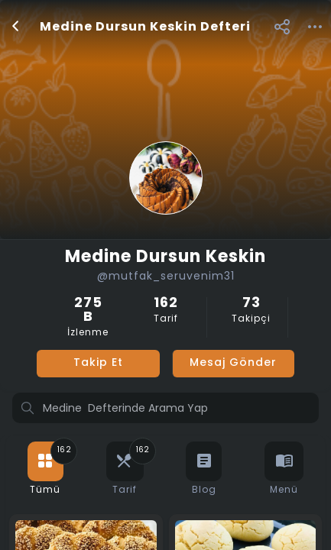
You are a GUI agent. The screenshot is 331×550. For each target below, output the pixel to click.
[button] (281, 26)
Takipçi (251, 310)
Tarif (165, 310)
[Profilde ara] (165, 409)
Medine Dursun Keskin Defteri (145, 27)
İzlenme (88, 317)
